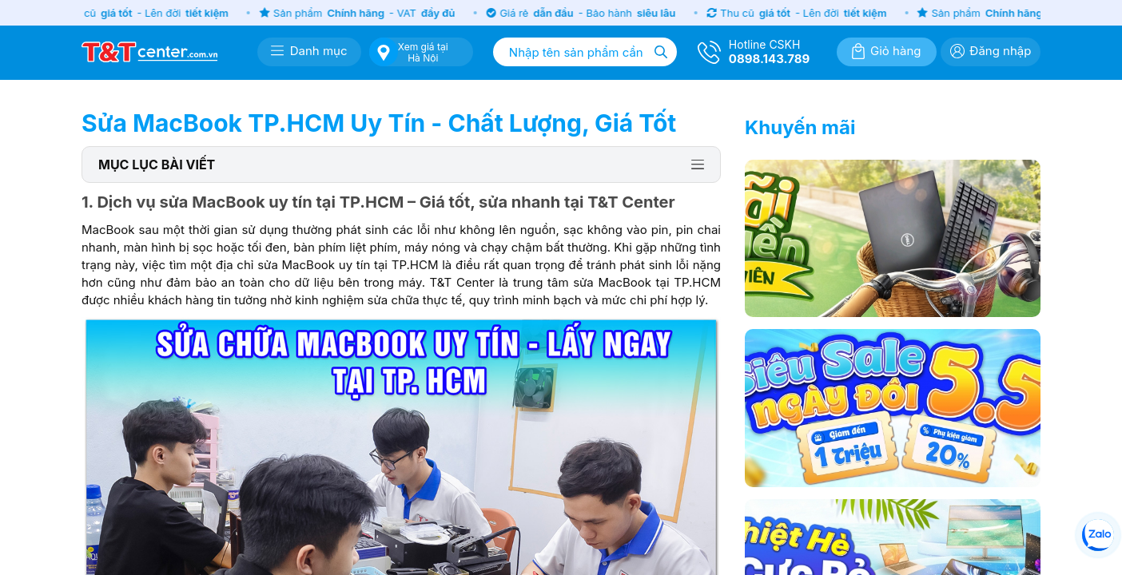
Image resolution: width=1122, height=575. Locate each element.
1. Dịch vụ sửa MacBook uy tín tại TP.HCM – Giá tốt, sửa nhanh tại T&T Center (378, 202)
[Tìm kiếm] (661, 52)
